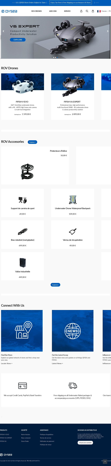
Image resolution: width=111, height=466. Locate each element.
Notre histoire (25, 434)
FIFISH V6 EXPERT (6, 438)
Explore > (32, 142)
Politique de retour (45, 445)
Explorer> (55, 284)
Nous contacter (26, 438)
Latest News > (57, 363)
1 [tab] (53, 57)
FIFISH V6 (3, 441)
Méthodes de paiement (47, 441)
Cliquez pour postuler (85, 443)
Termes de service (45, 438)
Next (108, 31)
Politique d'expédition (46, 434)
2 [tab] (55, 57)
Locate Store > (6, 363)
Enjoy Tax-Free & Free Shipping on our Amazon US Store (71, 2)
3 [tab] (57, 57)
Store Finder (25, 441)
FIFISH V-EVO (4, 434)
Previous (3, 31)
